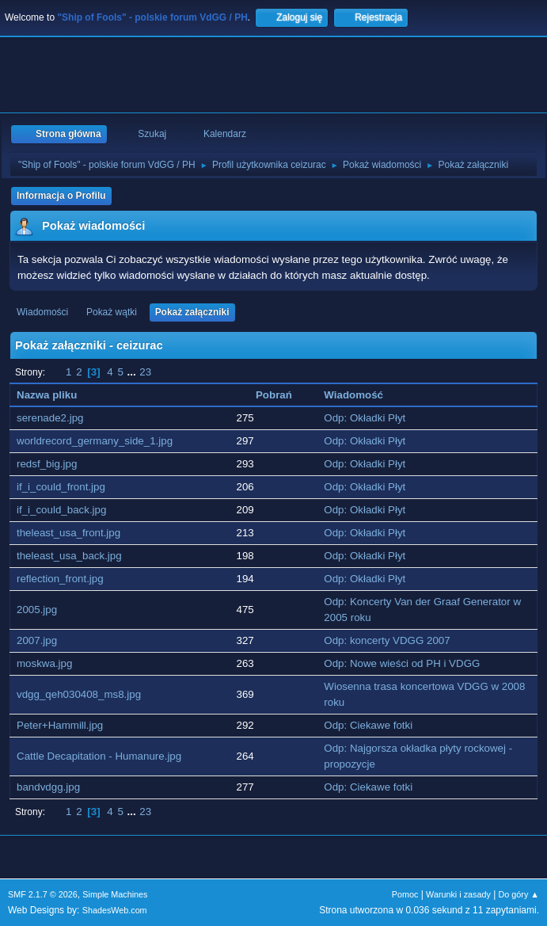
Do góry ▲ (519, 894)
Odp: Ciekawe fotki (368, 725)
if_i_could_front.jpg (61, 487)
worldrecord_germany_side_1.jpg (95, 441)
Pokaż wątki (111, 312)
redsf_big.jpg (47, 464)
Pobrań (274, 395)
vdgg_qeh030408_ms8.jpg (79, 694)
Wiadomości (42, 312)
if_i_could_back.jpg (61, 510)
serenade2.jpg (50, 418)
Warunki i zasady (458, 894)
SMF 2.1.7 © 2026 (43, 894)
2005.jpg (37, 609)
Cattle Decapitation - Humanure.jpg (99, 756)
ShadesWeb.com (114, 910)
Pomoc (405, 894)
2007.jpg (37, 640)
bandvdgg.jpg (48, 787)
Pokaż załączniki (192, 312)
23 (145, 372)
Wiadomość (353, 395)
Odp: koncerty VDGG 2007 (387, 640)
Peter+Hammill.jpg (60, 725)
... (133, 372)
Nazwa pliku (47, 395)
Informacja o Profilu (61, 195)
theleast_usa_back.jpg (69, 556)
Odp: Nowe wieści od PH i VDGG (402, 663)
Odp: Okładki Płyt (364, 418)
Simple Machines (114, 894)
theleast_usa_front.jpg (68, 533)
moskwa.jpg (44, 663)
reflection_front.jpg (60, 579)
